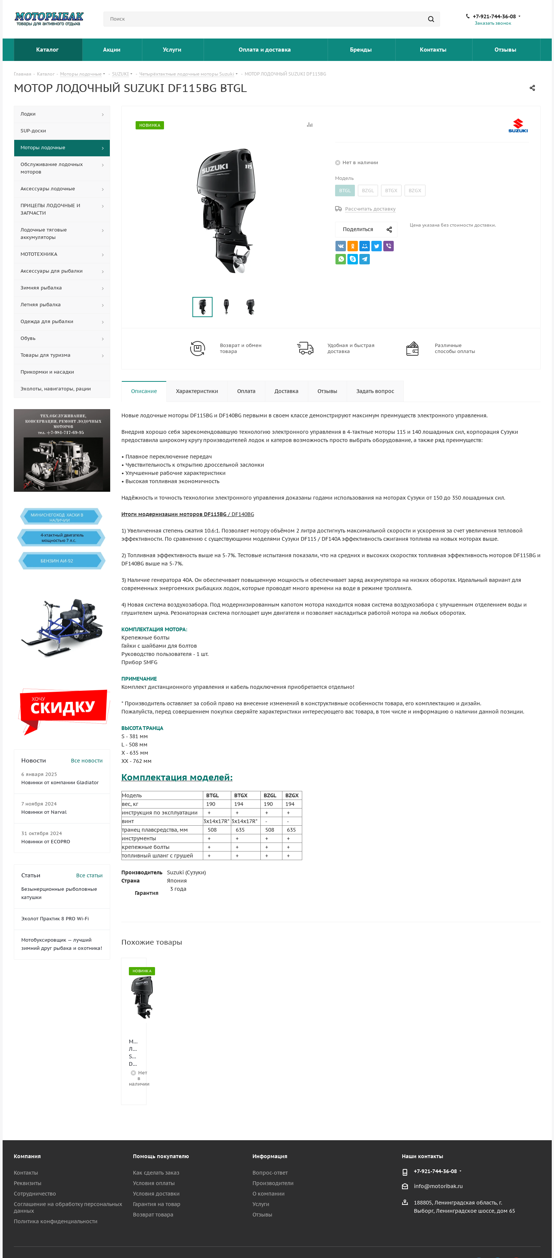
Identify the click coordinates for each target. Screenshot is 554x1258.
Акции (112, 49)
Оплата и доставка (266, 49)
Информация (270, 1130)
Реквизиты (27, 1157)
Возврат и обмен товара (240, 349)
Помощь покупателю (161, 1130)
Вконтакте (478, 1238)
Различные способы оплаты (455, 349)
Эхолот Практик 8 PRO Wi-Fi (55, 918)
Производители (273, 1157)
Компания (27, 1130)
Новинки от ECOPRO (45, 841)
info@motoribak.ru (438, 1160)
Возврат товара (153, 1188)
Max (534, 1238)
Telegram (497, 1238)
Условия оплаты (154, 1157)
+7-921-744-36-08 (494, 16)
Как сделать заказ (156, 1146)
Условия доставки (156, 1167)
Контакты (434, 49)
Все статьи (89, 875)
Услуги (173, 49)
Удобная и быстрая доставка (351, 349)
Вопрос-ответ (270, 1146)
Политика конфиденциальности (56, 1195)
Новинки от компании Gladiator (60, 782)
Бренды (361, 49)
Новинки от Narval (43, 812)
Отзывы (506, 49)
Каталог (48, 49)
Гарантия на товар (156, 1178)
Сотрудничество (35, 1167)
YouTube (516, 1238)
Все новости (87, 760)
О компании (269, 1167)
